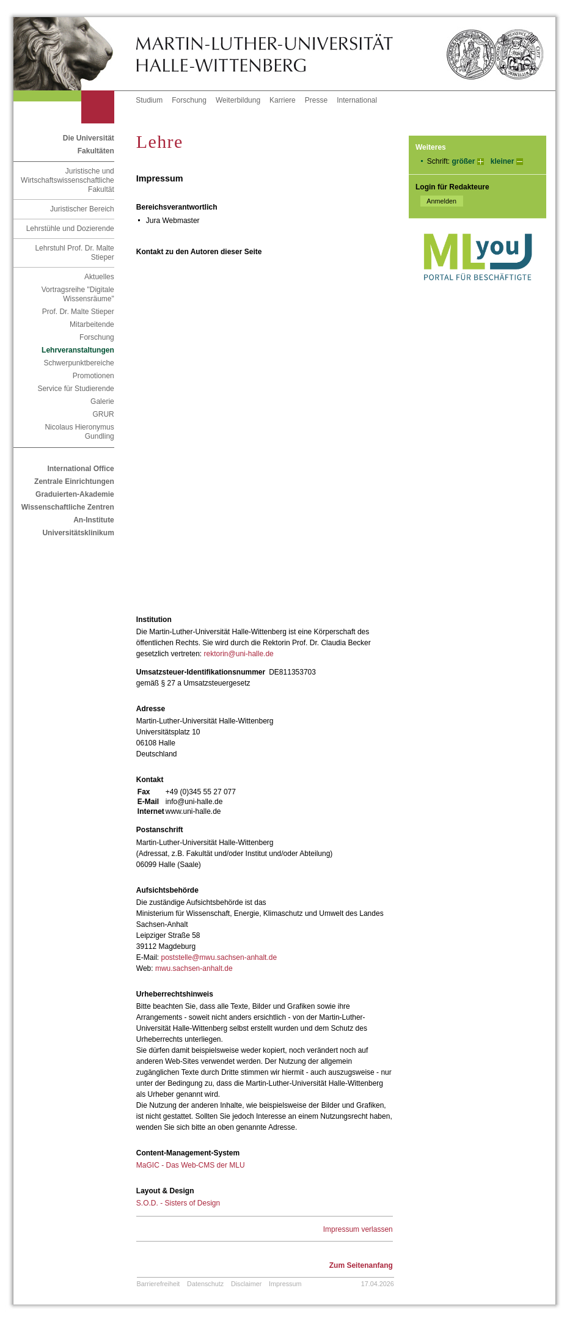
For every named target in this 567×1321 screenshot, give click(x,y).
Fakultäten (96, 151)
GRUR (103, 414)
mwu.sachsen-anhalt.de (194, 968)
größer (463, 161)
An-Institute (93, 520)
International (357, 100)
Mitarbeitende (92, 324)
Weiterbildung (238, 100)
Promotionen (93, 375)
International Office (80, 468)
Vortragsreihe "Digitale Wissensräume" (78, 294)
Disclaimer (246, 1283)
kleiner (502, 161)
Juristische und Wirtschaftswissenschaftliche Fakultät (67, 180)
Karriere (282, 100)
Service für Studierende (75, 388)
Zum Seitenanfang (361, 1265)
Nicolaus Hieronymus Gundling (79, 432)
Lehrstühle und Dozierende (70, 228)
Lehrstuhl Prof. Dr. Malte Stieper (74, 253)
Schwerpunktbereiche (78, 363)
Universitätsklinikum (78, 533)
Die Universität (88, 138)
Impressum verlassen (358, 1229)
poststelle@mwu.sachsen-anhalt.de (219, 957)
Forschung (189, 100)
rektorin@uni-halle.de (239, 654)
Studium (149, 100)
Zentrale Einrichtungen (74, 481)
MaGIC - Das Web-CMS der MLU (190, 1165)
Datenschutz (205, 1283)
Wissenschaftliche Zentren (67, 507)
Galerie (102, 401)
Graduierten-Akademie (74, 494)
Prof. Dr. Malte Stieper (78, 311)
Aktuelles (99, 277)
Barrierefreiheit (158, 1283)
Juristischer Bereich (82, 209)
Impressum (285, 1283)
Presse (316, 100)
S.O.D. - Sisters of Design (178, 1203)
